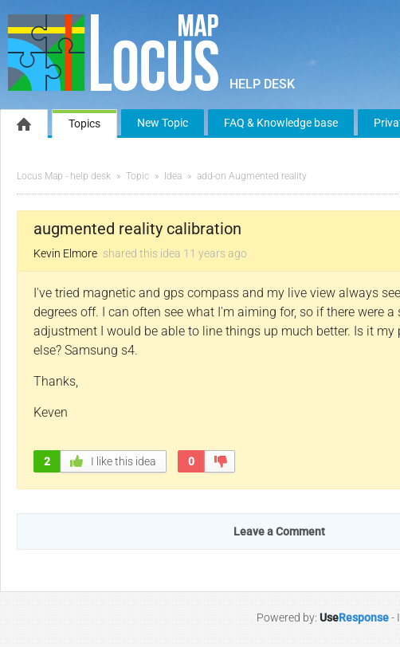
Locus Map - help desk (64, 176)
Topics (84, 123)
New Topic (162, 122)
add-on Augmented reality (252, 176)
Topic (137, 176)
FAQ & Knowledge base (281, 122)
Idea (173, 176)
